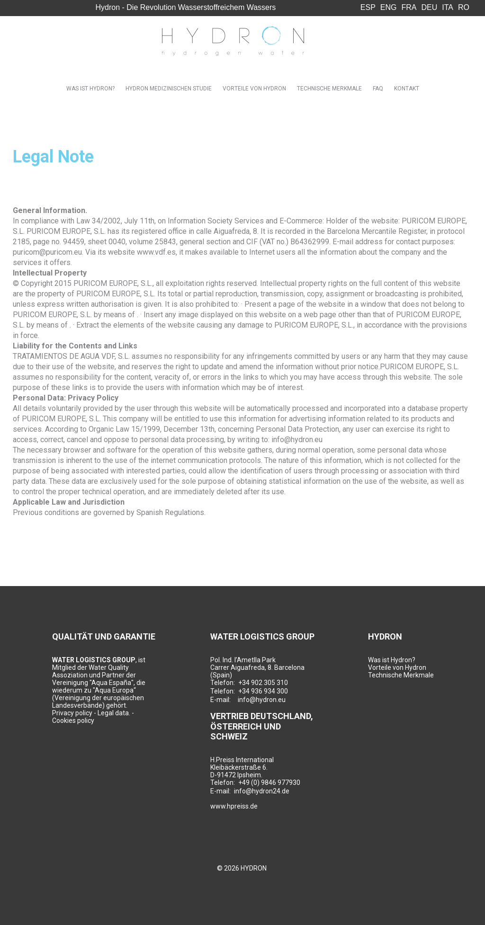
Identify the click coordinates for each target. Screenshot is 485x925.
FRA (409, 7)
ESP (368, 7)
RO (463, 7)
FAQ (378, 88)
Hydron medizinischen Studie (169, 88)
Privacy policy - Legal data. (91, 713)
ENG (388, 7)
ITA (447, 7)
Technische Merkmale (329, 88)
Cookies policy (73, 720)
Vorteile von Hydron (254, 88)
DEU (430, 7)
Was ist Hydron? (90, 88)
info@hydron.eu (262, 699)
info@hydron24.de (261, 791)
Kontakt (406, 88)
